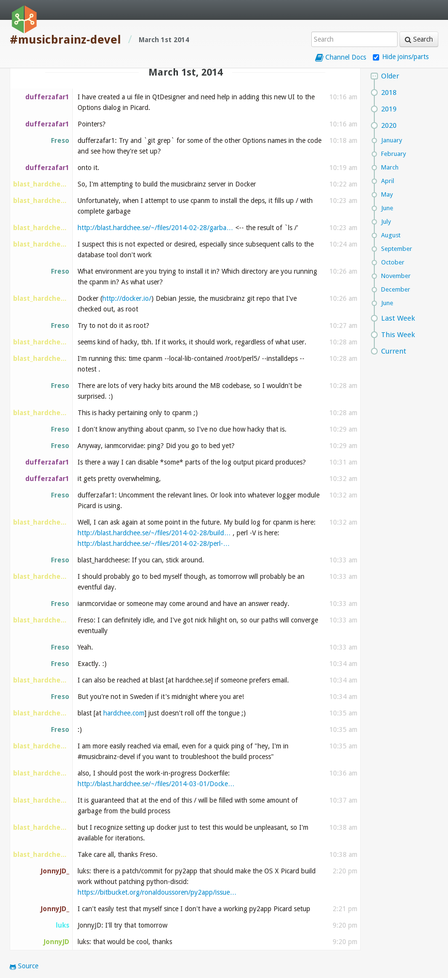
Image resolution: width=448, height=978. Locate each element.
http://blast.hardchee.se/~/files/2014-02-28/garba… (155, 228)
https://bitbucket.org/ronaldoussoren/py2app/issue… (157, 892)
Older (390, 76)
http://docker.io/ (126, 298)
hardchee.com (123, 713)
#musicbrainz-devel (65, 40)
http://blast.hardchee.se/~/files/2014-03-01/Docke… (156, 784)
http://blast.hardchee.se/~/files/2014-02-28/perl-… (154, 543)
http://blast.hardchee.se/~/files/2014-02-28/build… (154, 533)
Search (419, 39)
